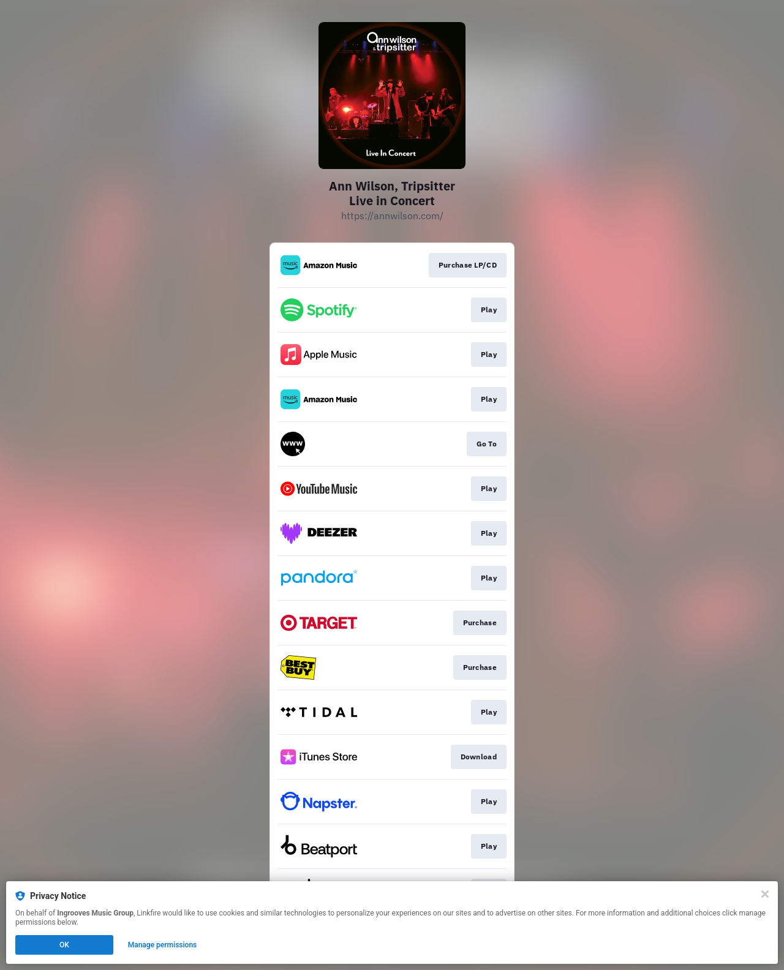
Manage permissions (162, 945)
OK (64, 945)
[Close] (765, 894)
